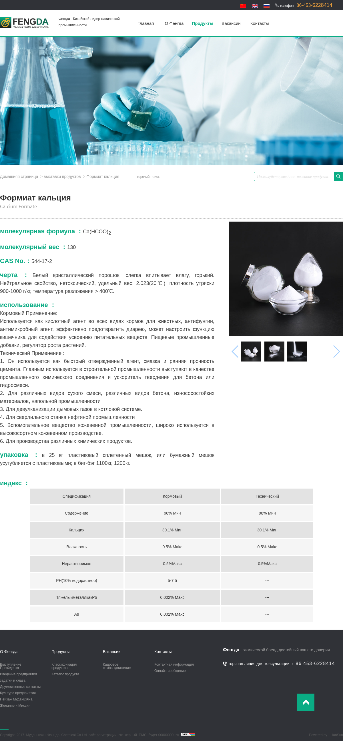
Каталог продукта (65, 674)
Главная (145, 23)
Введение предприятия (18, 674)
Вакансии (231, 23)
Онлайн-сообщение (170, 670)
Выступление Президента (10, 666)
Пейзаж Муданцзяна (16, 699)
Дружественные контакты (20, 686)
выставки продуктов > (64, 176)
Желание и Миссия (15, 705)
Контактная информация (174, 664)
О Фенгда (174, 23)
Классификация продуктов (64, 666)
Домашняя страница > (22, 176)
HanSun (337, 735)
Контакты (259, 23)
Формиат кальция (102, 176)
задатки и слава (12, 680)
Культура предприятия (18, 693)
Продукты (203, 23)
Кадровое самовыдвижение (117, 666)
